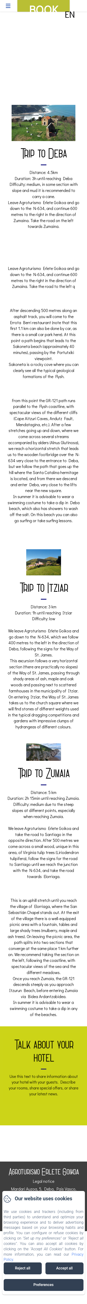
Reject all (22, 1268)
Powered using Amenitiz (43, 1301)
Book (43, 7)
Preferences (43, 1285)
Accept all (64, 1268)
